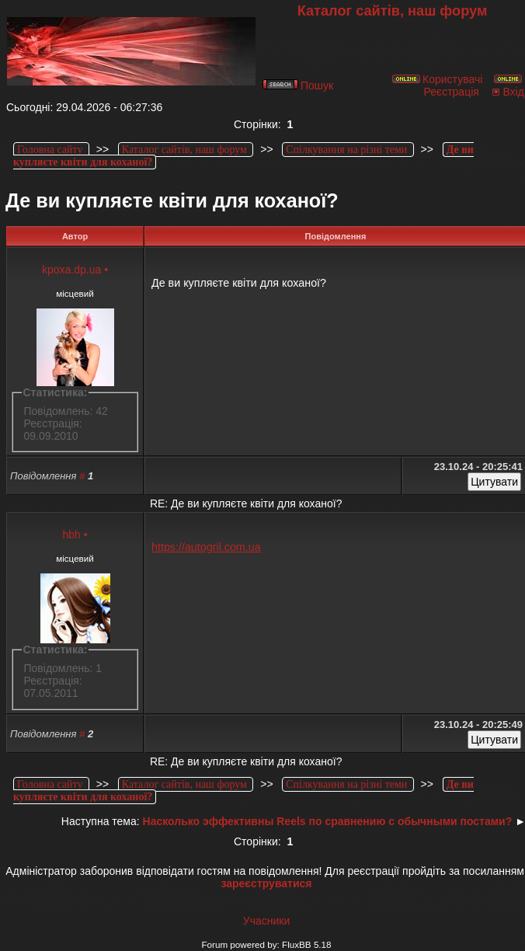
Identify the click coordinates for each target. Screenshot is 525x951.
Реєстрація (473, 86)
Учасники (266, 920)
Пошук (297, 85)
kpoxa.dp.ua (71, 269)
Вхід (507, 91)
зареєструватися (266, 883)
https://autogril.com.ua (206, 547)
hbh (71, 534)
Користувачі (437, 79)
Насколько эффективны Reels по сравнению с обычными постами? (328, 821)
